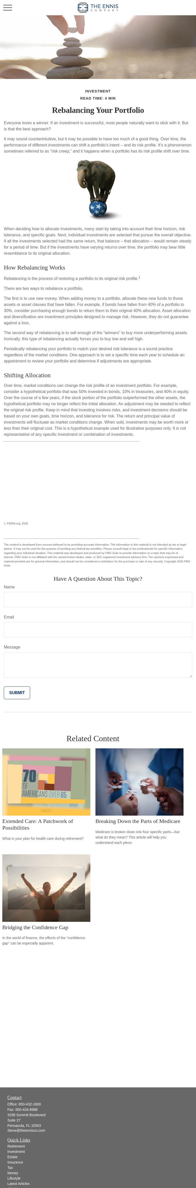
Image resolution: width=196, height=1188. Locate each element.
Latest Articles (18, 1184)
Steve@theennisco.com (26, 1130)
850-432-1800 (30, 1104)
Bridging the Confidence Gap (35, 927)
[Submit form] (17, 692)
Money (12, 1173)
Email (9, 617)
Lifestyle (13, 1178)
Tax (10, 1168)
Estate (12, 1157)
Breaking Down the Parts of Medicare (137, 821)
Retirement (16, 1146)
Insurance (15, 1162)
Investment (16, 1152)
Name (9, 587)
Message (12, 647)
